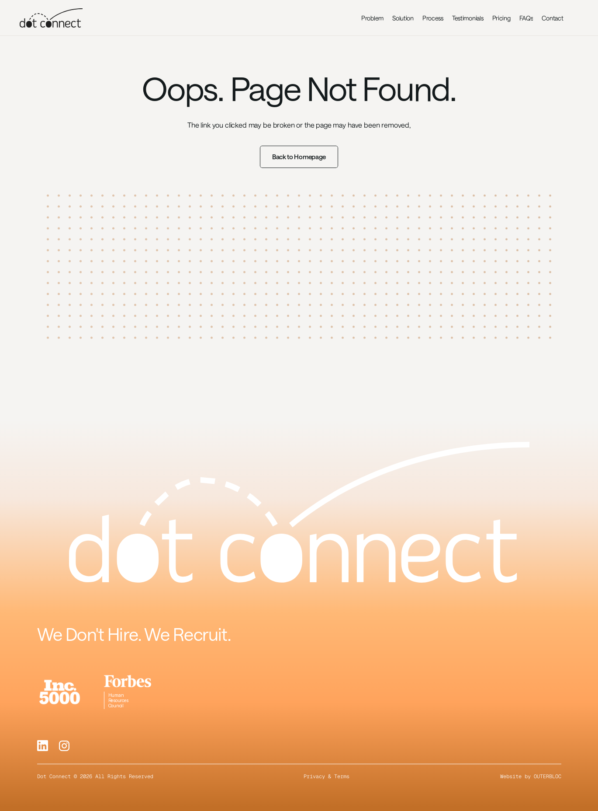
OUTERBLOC (547, 776)
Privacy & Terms (326, 776)
